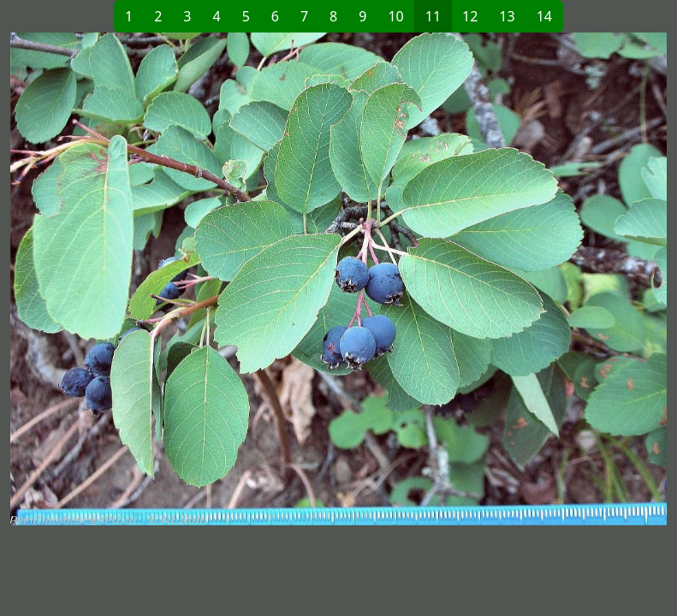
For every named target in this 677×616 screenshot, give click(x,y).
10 (395, 16)
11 (433, 16)
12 (470, 16)
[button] (174, 279)
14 (544, 16)
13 (506, 16)
